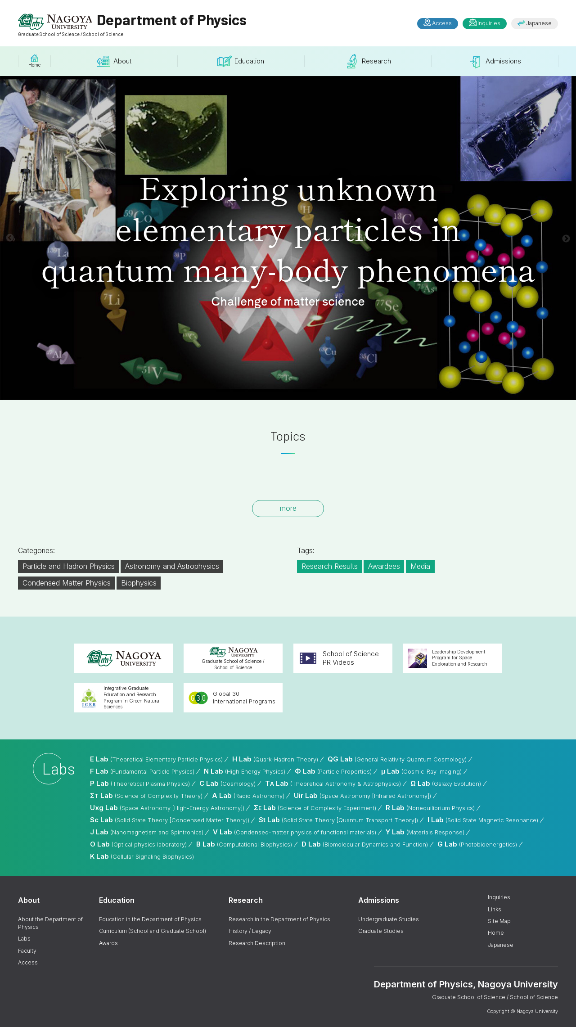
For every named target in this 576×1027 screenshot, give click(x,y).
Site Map (499, 921)
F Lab (142, 771)
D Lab (365, 844)
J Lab (146, 832)
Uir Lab (362, 795)
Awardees (384, 566)
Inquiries (488, 23)
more (288, 508)
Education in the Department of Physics (150, 919)
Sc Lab (169, 819)
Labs (24, 938)
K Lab (142, 856)
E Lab (156, 759)
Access (442, 23)
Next (566, 238)
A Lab (248, 795)
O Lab (138, 844)
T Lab (333, 783)
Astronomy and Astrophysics (172, 566)
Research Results (330, 566)
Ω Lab (445, 783)
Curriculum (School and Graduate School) (152, 931)
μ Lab (421, 771)
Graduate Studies (381, 931)
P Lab (140, 783)
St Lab (338, 819)
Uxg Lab (167, 807)
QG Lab (397, 759)
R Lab (430, 807)
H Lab (275, 759)
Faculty (27, 950)
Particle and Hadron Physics (68, 566)
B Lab (244, 844)
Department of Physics (132, 23)
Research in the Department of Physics (279, 919)
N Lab (244, 771)
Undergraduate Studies (388, 919)
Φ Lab (333, 771)
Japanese (539, 23)
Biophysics (139, 582)
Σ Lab (146, 795)
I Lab (483, 819)
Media (420, 566)
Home (496, 932)
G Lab (477, 844)
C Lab (227, 783)
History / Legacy (250, 931)
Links (494, 909)
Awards (108, 943)
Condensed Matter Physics (66, 582)
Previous (9, 238)
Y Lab (425, 832)
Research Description (257, 943)
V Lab (294, 832)
